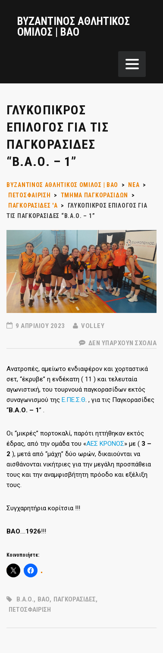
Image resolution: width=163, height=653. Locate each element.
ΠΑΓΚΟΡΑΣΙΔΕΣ (74, 599)
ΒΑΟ (44, 599)
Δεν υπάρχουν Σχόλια (118, 343)
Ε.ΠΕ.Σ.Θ (73, 400)
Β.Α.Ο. (25, 599)
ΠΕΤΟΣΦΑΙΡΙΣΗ (30, 609)
